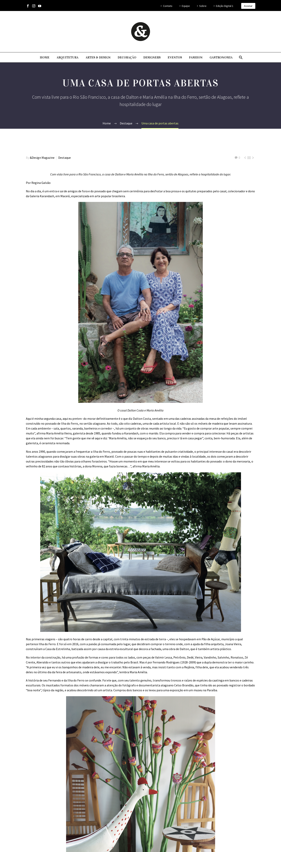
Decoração (127, 57)
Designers (152, 57)
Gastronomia (221, 57)
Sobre (202, 6)
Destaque (64, 158)
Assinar (248, 6)
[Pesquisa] (240, 57)
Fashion (196, 57)
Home (44, 57)
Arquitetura (67, 57)
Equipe (186, 6)
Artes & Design (98, 57)
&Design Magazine (42, 158)
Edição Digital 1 (224, 6)
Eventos (175, 57)
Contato (167, 6)
